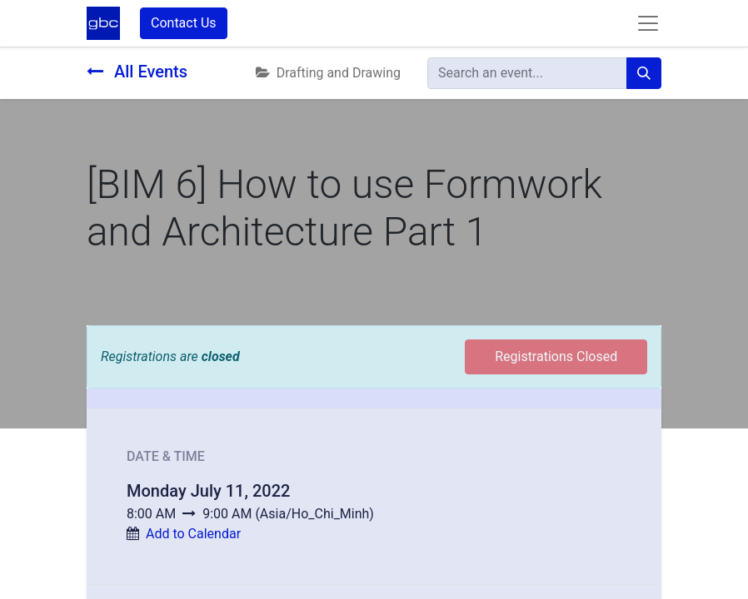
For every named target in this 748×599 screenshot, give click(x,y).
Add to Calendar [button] (193, 534)
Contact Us (184, 23)
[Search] (643, 73)
